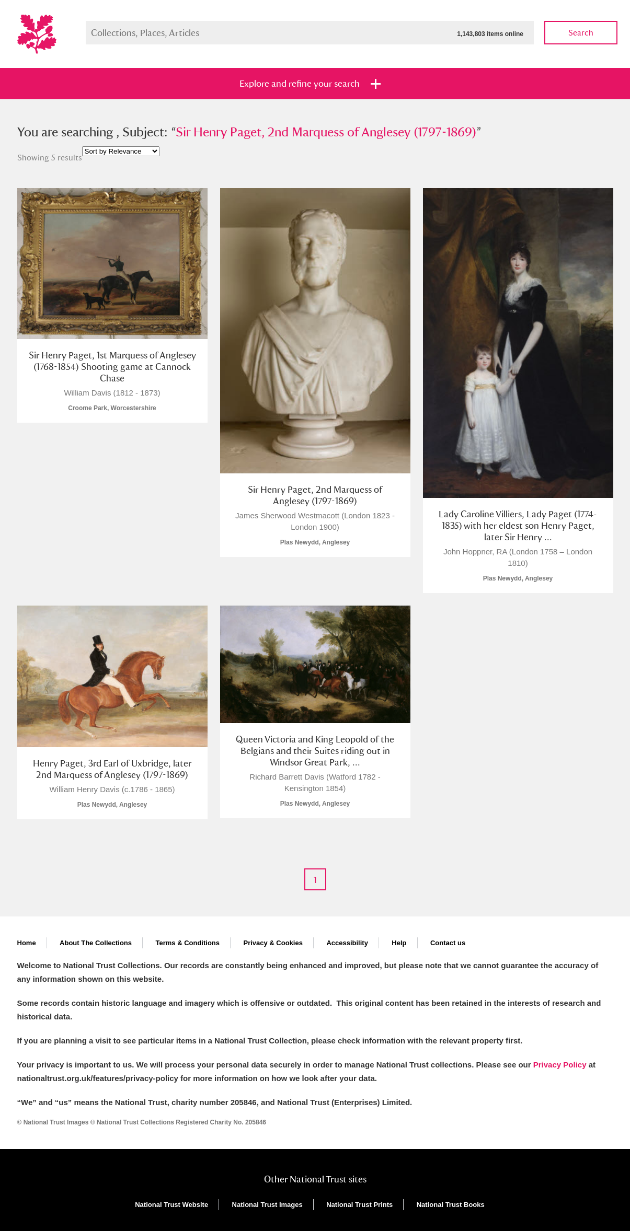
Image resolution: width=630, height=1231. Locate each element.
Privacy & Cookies (272, 943)
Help (399, 943)
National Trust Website (171, 1205)
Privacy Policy (560, 1064)
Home (26, 943)
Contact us (447, 943)
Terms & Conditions (187, 943)
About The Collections (96, 943)
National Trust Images (267, 1205)
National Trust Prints (359, 1205)
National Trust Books (451, 1205)
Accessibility (347, 943)
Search (580, 33)
